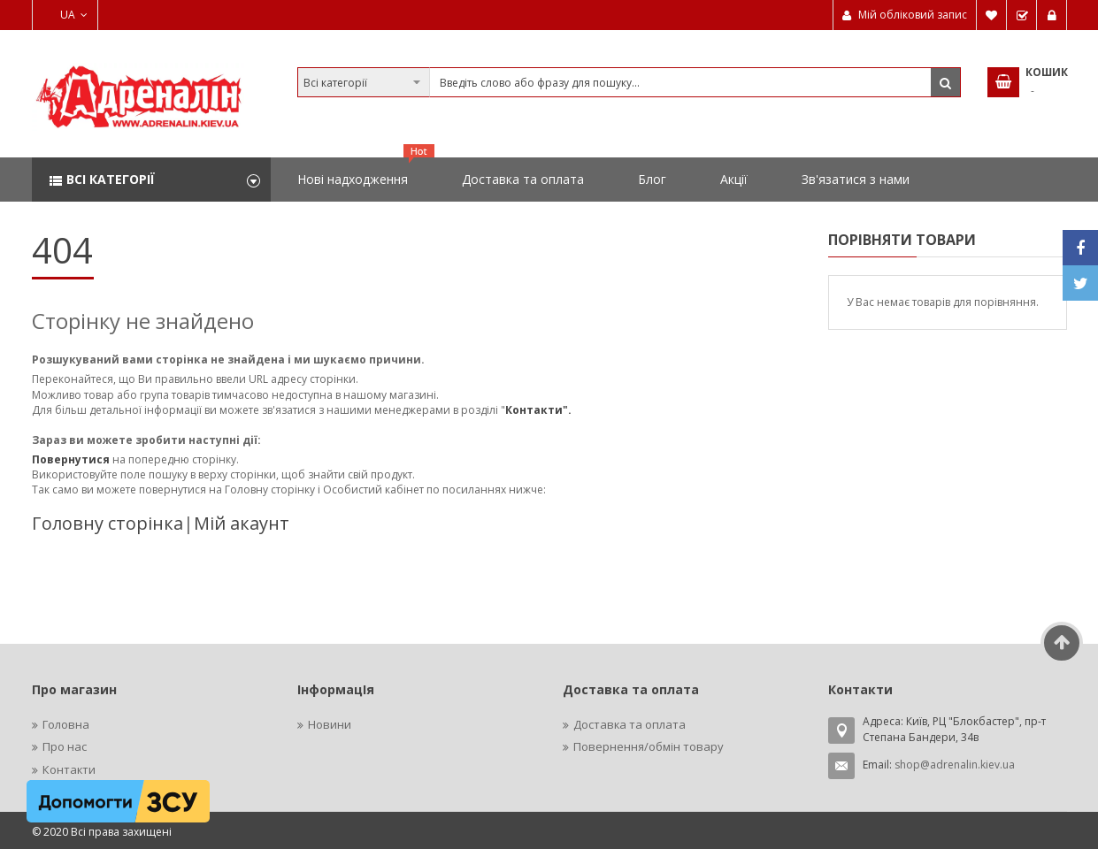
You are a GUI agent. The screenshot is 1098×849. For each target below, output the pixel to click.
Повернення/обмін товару (648, 746)
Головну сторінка (107, 523)
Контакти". (538, 409)
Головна (65, 724)
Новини (329, 724)
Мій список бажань (992, 15)
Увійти (1052, 15)
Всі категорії (110, 179)
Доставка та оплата (629, 724)
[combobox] (629, 82)
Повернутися (72, 459)
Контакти (69, 769)
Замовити (1022, 15)
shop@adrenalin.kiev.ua (955, 764)
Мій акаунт (241, 523)
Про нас (64, 746)
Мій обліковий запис (912, 14)
